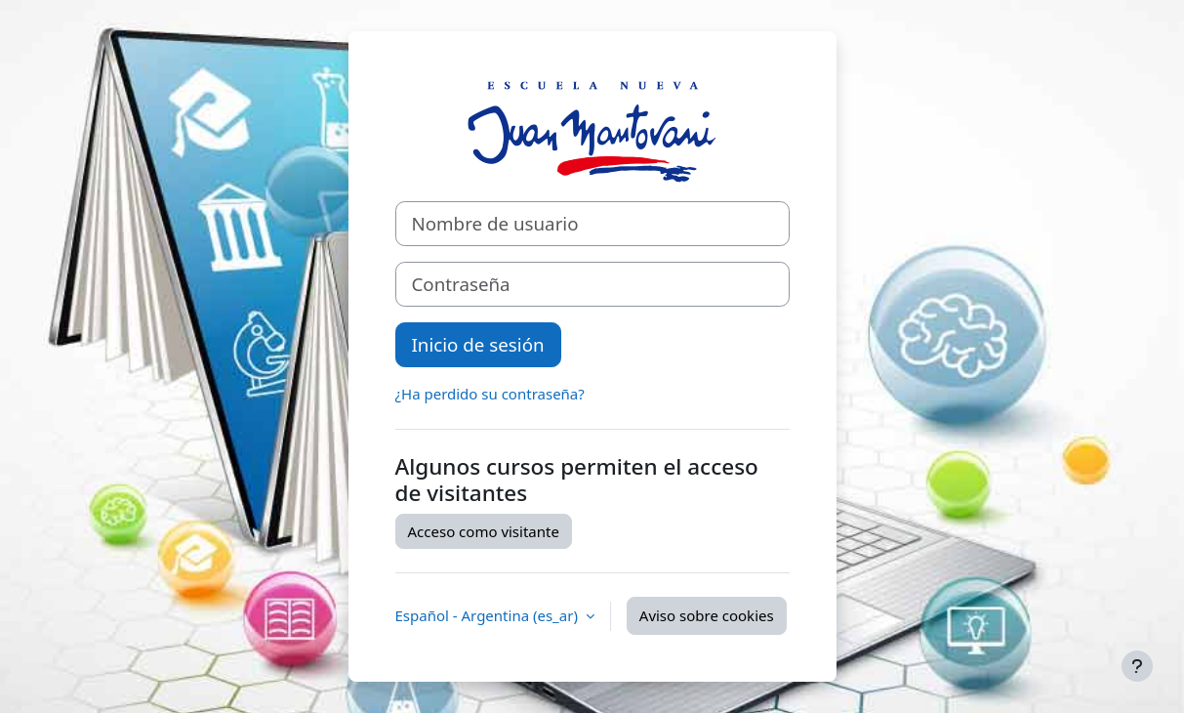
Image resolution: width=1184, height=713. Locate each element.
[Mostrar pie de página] (1137, 666)
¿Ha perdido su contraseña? (490, 393)
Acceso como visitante (483, 531)
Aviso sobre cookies (706, 615)
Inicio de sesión (478, 344)
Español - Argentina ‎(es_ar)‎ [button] (488, 615)
